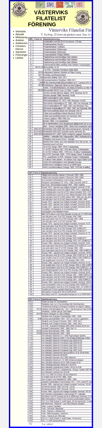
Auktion (20, 40)
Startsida (21, 31)
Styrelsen (21, 52)
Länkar (19, 57)
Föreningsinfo (23, 54)
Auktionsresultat (25, 43)
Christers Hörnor (21, 47)
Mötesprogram (24, 37)
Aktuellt (20, 34)
